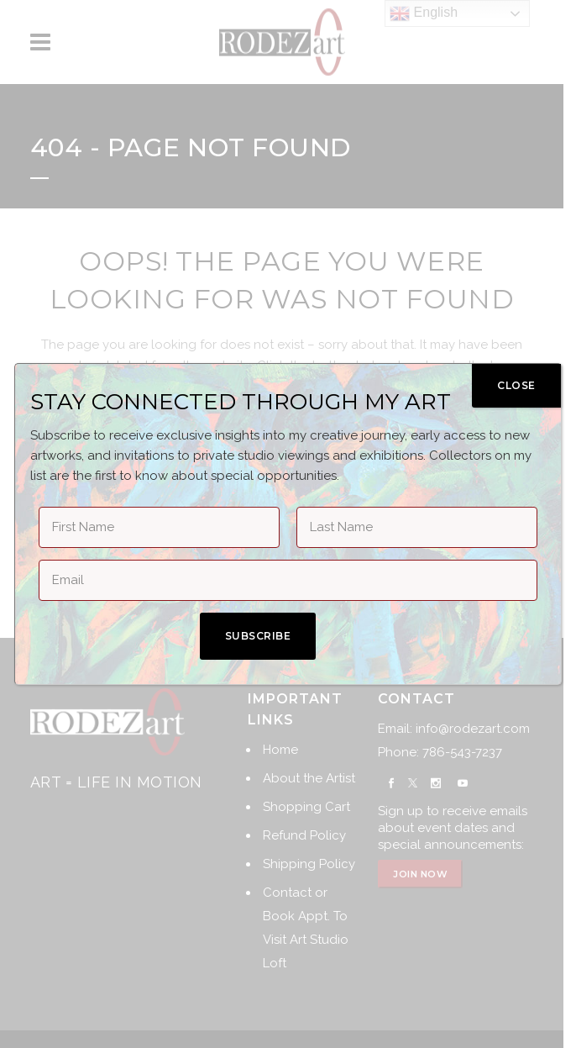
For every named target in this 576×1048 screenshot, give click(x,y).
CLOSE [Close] (516, 385)
